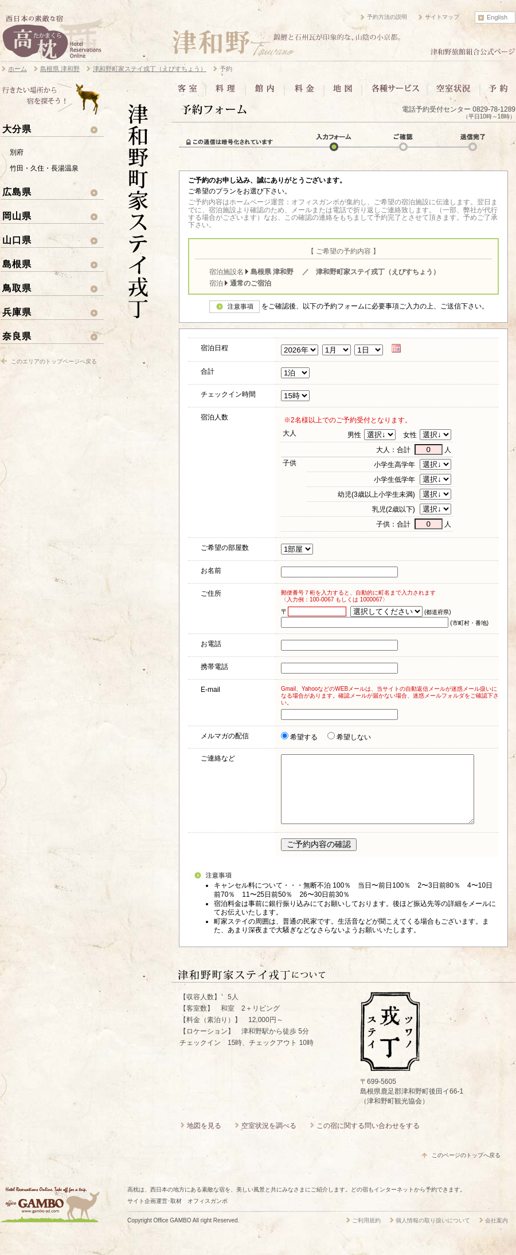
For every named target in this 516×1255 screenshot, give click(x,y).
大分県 (17, 128)
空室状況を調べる (268, 1139)
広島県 (17, 191)
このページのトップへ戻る (466, 1169)
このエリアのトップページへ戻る (54, 361)
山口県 (17, 239)
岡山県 (17, 215)
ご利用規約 (366, 1234)
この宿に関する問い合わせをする (368, 1139)
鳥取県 (17, 288)
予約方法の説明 (387, 17)
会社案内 (496, 1234)
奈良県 (17, 336)
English (497, 17)
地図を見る (204, 1139)
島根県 (17, 264)
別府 (17, 152)
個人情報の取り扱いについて (433, 1234)
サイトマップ (442, 17)
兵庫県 (17, 312)
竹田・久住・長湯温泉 (44, 168)
